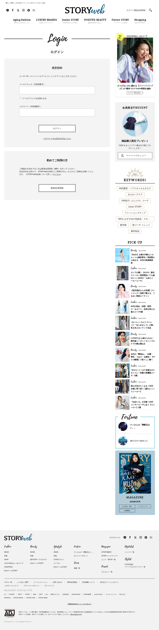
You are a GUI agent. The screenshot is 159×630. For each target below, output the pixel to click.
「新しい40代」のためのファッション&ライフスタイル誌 (24, 3)
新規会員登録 (57, 188)
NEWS (6, 552)
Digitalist (129, 547)
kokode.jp (7, 597)
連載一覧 (77, 568)
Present (104, 567)
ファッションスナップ (135, 213)
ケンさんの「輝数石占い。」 (84, 552)
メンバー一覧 (129, 552)
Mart (34, 594)
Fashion (7, 547)
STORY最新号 (106, 552)
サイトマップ (49, 586)
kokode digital (42, 597)
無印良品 (135, 231)
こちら (57, 174)
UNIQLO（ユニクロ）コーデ (135, 200)
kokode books (30, 597)
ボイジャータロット (139, 441)
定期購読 (127, 510)
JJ (5, 594)
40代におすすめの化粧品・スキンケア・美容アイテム (136, 219)
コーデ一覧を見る (134, 93)
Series (76, 563)
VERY (20, 594)
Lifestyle (58, 547)
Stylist (128, 559)
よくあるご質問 (22, 582)
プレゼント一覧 (106, 572)
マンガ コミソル (111, 594)
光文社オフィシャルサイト (109, 582)
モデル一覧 (8, 582)
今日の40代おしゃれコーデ (13, 563)
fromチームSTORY (11, 571)
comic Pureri (98, 594)
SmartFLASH (76, 594)
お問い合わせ (57, 582)
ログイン (57, 128)
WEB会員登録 (72, 582)
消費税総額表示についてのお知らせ (79, 604)
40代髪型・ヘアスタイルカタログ (135, 188)
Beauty (33, 547)
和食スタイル (55, 594)
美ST (41, 594)
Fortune (77, 547)
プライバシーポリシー (31, 586)
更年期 (123, 225)
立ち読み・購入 (127, 506)
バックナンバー (143, 506)
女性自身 (65, 594)
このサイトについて (11, 586)
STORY (27, 594)
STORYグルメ (59, 559)
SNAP (6, 559)
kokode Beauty (18, 597)
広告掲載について (88, 582)
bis (47, 594)
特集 (5, 556)
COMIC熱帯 (87, 594)
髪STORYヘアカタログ (38, 559)
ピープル (57, 563)
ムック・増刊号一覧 (108, 559)
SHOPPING (8, 567)
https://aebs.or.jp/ (76, 614)
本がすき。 (123, 594)
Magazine (105, 547)
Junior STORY (135, 207)
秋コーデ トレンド (141, 225)
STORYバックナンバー (109, 556)
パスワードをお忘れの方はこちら (57, 138)
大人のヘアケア (135, 194)
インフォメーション (40, 582)
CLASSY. (12, 594)
